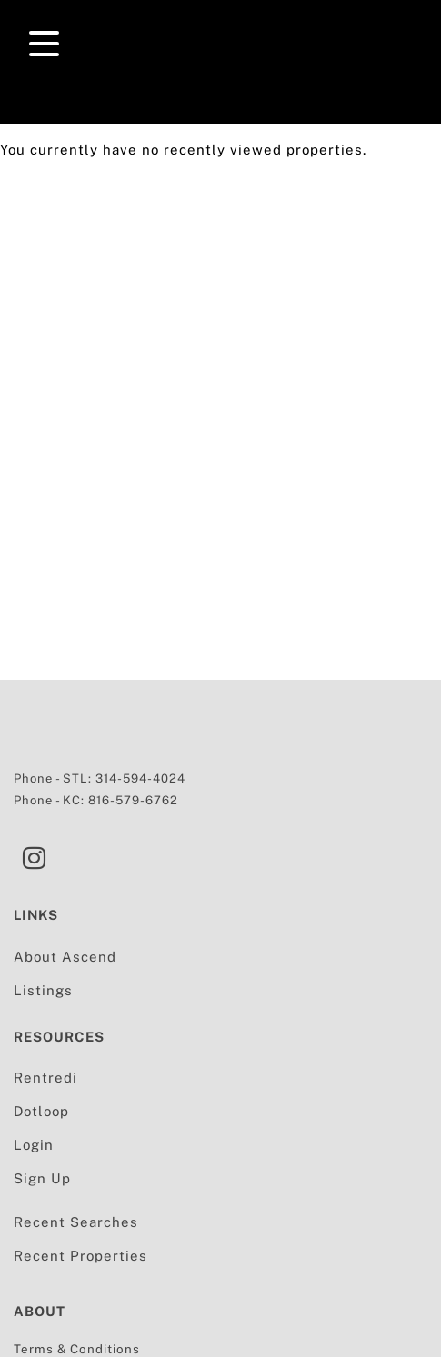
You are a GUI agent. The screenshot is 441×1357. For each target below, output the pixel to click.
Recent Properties (80, 1255)
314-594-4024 (140, 778)
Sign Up (42, 1178)
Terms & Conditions (77, 1349)
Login (34, 1144)
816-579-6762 (133, 800)
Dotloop (41, 1111)
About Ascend (65, 956)
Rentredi (45, 1077)
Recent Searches (76, 1222)
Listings (43, 990)
